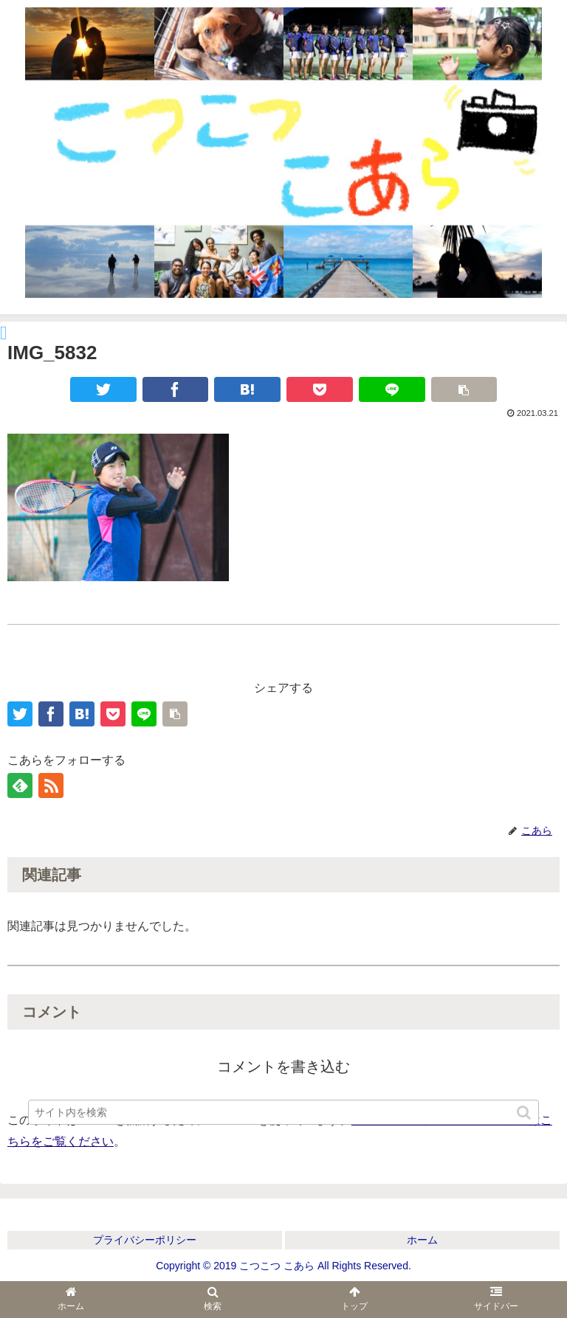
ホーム (422, 1240)
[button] (525, 1112)
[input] (283, 1112)
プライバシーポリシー (144, 1240)
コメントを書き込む (283, 1066)
